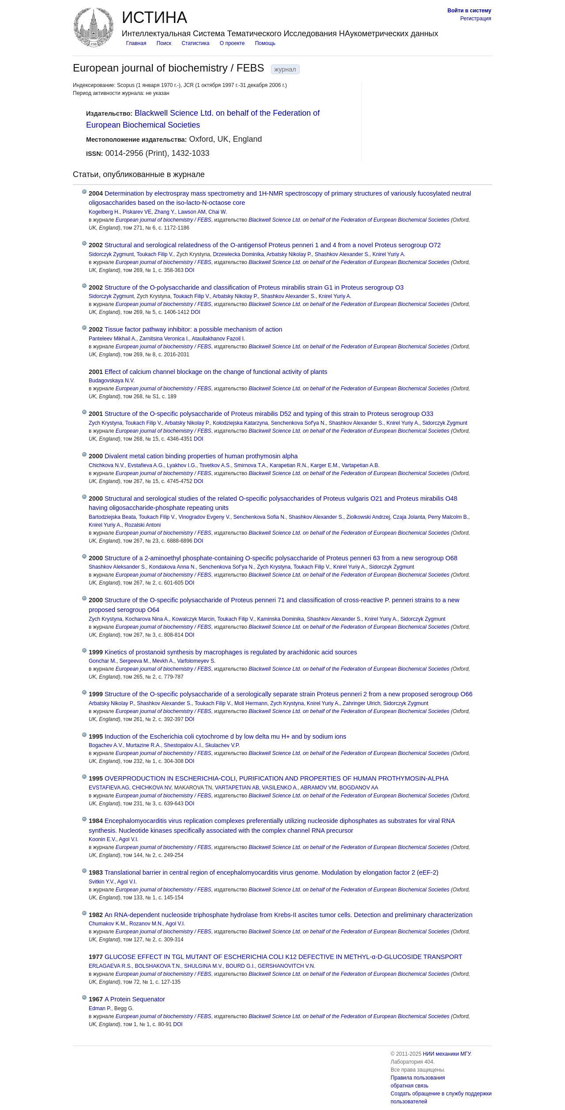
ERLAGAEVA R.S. (110, 966)
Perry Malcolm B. (448, 517)
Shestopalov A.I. (183, 745)
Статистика (195, 43)
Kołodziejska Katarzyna (240, 423)
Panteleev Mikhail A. (112, 339)
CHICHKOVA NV (151, 788)
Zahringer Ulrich (361, 703)
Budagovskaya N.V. (112, 381)
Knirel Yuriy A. (389, 254)
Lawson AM (191, 212)
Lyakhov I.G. (181, 465)
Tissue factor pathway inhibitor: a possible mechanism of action (193, 329)
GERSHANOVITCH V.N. (286, 966)
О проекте (232, 43)
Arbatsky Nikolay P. (289, 254)
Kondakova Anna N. (172, 567)
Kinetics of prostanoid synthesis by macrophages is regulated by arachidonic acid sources (231, 652)
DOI (189, 270)
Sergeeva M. (134, 661)
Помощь (265, 43)
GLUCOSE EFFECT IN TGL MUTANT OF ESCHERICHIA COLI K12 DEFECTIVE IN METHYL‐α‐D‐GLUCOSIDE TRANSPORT (284, 956)
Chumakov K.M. (107, 924)
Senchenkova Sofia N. (260, 517)
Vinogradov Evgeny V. (204, 517)
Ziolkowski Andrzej (368, 517)
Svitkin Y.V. (102, 882)
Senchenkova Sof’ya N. (226, 567)
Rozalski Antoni (142, 525)
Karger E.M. (324, 465)
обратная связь (410, 1086)
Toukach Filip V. (154, 254)
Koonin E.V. (102, 839)
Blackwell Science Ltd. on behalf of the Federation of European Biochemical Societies (349, 220)
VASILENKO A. (280, 788)
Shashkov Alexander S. (342, 254)
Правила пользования (418, 1078)
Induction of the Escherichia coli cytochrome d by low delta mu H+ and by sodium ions (226, 736)
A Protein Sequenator (135, 999)
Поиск (164, 43)
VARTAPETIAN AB (237, 788)
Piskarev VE (137, 212)
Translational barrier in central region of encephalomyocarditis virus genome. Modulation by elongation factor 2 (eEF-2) (271, 872)
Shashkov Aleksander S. (117, 567)
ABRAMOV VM (318, 788)
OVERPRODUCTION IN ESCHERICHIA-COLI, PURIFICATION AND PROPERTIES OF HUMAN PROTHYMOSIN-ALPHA (276, 778)
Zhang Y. (164, 212)
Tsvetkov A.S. (215, 465)
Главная (136, 43)
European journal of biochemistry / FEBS (163, 220)
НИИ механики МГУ (447, 1054)
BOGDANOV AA (358, 788)
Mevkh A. (163, 661)
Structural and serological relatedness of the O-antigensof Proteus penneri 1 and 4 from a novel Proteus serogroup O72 (273, 245)
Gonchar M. (103, 661)
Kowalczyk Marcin (193, 619)
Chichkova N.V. (107, 465)
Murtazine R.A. (143, 745)
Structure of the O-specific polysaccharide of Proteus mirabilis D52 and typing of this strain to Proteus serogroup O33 (269, 413)
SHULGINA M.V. (203, 966)
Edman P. (100, 1008)
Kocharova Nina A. (147, 619)
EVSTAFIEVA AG (109, 788)
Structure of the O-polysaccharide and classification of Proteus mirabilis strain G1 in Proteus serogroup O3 (254, 287)
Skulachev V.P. (222, 745)
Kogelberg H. (104, 212)
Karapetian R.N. (288, 465)
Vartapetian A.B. (361, 465)
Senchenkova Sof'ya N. (298, 423)
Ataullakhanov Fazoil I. (218, 339)
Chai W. (217, 212)
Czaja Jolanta (409, 517)
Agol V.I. (128, 839)
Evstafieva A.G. (146, 465)
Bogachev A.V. (106, 745)
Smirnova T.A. (250, 465)
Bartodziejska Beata (112, 517)
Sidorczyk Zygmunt (111, 254)
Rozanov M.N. (146, 924)
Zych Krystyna (105, 423)
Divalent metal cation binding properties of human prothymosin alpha (201, 456)
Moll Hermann (250, 703)
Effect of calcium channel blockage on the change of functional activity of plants (216, 371)
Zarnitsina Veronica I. (164, 339)
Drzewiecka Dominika (238, 254)
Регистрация (475, 18)
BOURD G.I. (240, 966)
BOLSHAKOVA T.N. (158, 966)
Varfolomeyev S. (196, 661)
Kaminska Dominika (280, 619)
